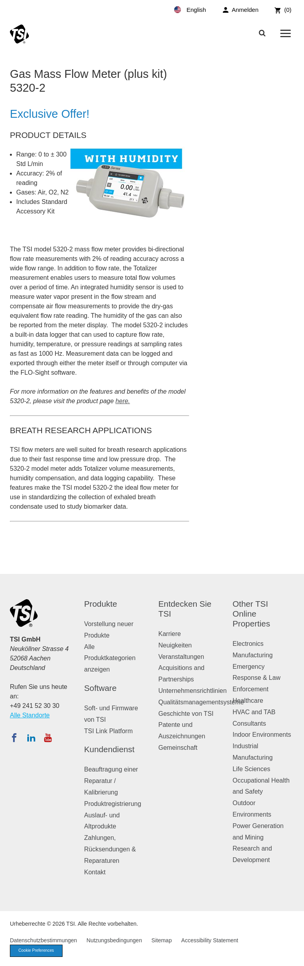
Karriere (169, 633)
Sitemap (162, 940)
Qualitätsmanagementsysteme (201, 702)
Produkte (100, 603)
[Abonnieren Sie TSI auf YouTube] (47, 737)
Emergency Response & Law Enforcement (257, 678)
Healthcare (248, 700)
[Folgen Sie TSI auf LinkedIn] (31, 737)
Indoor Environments (262, 734)
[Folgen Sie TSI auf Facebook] (14, 737)
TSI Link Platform (108, 731)
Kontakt (95, 872)
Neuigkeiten (175, 645)
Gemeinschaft (178, 747)
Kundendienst (109, 749)
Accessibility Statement (209, 940)
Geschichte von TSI (185, 713)
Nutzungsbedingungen (114, 940)
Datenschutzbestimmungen (43, 940)
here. (123, 401)
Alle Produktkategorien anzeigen (110, 658)
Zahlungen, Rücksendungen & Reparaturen (110, 849)
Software (100, 687)
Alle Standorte (30, 715)
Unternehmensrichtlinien (192, 690)
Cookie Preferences (38, 951)
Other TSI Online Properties (251, 613)
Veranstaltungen (181, 656)
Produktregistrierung (112, 803)
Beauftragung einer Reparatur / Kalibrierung (111, 781)
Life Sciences (251, 769)
